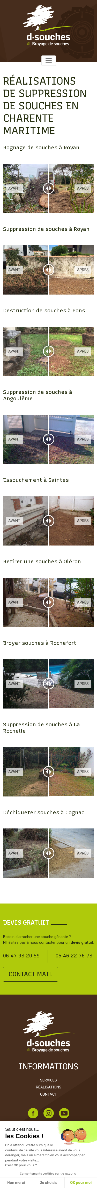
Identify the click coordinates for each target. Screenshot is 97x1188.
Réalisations (48, 1087)
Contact (48, 1094)
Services (48, 1080)
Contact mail (31, 974)
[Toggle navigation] (48, 60)
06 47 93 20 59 (21, 956)
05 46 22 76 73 (74, 956)
